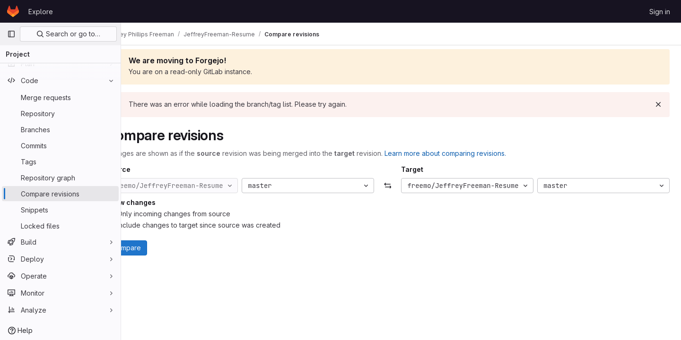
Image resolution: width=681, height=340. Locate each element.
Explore (40, 12)
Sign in (659, 12)
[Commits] (60, 145)
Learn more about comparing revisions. (472, 153)
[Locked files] (60, 225)
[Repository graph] (60, 177)
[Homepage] (13, 11)
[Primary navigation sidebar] (11, 34)
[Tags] (60, 161)
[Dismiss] (658, 104)
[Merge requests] (60, 97)
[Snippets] (60, 209)
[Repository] (60, 113)
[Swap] (400, 185)
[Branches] (60, 129)
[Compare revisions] (60, 193)
